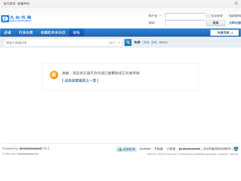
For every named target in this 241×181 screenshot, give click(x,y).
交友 (154, 42)
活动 (146, 42)
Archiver (145, 149)
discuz (163, 42)
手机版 (158, 149)
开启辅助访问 (231, 3)
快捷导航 (223, 32)
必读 (7, 32)
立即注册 (235, 23)
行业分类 (26, 32)
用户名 (152, 16)
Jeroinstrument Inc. (28, 153)
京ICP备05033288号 (217, 149)
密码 (152, 23)
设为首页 (10, 3)
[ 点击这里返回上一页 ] (80, 80)
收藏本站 (24, 3)
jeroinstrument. (190, 149)
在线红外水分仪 (53, 32)
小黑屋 (170, 149)
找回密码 (235, 16)
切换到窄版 (235, 3)
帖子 (113, 42)
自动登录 (214, 16)
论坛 (76, 32)
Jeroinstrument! (30, 148)
